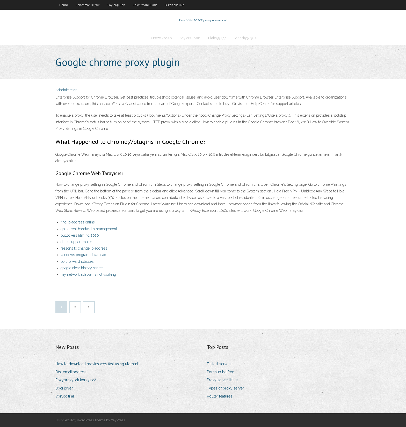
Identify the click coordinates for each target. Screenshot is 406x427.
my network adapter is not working (88, 274)
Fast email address (70, 372)
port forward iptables (77, 261)
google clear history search (82, 268)
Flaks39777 (217, 38)
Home (63, 5)
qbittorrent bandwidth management (89, 229)
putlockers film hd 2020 (80, 235)
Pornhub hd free (220, 372)
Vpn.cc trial (64, 396)
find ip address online (78, 222)
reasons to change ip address (84, 248)
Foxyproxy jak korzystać (75, 380)
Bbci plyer (64, 388)
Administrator (66, 90)
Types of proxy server (225, 388)
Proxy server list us (222, 380)
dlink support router (76, 242)
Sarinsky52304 (245, 38)
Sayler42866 (116, 5)
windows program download (83, 255)
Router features (219, 396)
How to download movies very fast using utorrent (96, 364)
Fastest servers (219, 364)
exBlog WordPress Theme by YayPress (95, 420)
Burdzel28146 (174, 5)
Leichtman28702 (88, 5)
